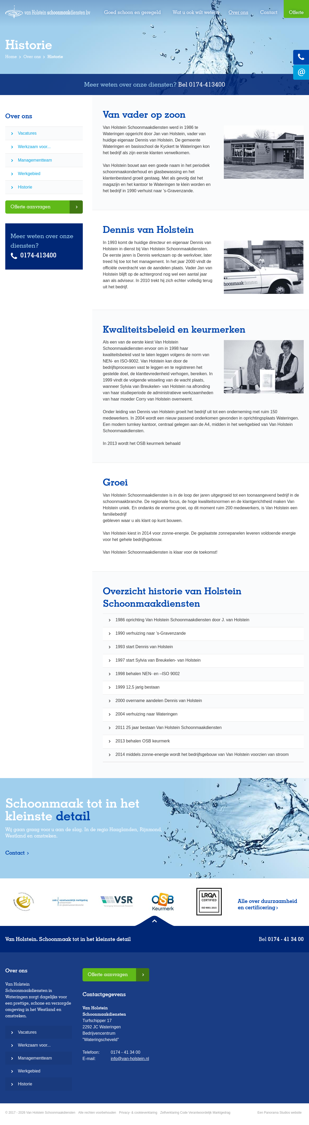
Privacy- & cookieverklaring (138, 1112)
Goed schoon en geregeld (132, 12)
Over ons (238, 12)
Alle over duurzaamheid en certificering (267, 904)
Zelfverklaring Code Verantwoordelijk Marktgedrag (195, 1112)
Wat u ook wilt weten (195, 12)
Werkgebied (29, 173)
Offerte (296, 12)
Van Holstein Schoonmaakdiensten (47, 15)
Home (11, 56)
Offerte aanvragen (31, 206)
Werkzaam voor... (34, 146)
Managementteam (35, 160)
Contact (268, 12)
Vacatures (27, 133)
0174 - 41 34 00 (286, 939)
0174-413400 (207, 84)
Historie (25, 187)
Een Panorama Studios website (280, 1112)
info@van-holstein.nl (130, 1058)
